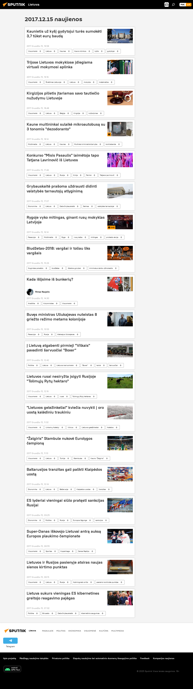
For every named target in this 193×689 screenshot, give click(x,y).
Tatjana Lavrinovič (107, 175)
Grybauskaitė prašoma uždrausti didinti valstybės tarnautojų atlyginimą (62, 188)
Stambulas (78, 458)
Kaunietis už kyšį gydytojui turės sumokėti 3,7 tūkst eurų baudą (64, 33)
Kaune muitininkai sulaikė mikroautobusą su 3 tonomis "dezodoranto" (66, 126)
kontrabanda (111, 144)
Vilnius (70, 427)
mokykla (87, 82)
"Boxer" (85, 365)
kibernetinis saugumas (90, 613)
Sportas (49, 551)
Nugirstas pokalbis (35, 268)
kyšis (97, 51)
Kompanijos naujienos (163, 658)
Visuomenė (32, 51)
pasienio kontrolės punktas (107, 582)
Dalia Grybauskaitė (67, 206)
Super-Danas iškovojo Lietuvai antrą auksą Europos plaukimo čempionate (64, 533)
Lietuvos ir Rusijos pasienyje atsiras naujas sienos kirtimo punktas (65, 564)
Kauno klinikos (80, 51)
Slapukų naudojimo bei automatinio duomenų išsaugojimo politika (105, 658)
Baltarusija (64, 489)
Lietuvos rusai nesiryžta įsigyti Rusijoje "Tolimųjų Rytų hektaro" (61, 378)
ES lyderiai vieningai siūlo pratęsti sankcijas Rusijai (65, 502)
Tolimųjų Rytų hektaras (81, 396)
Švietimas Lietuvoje (53, 82)
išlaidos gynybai (74, 268)
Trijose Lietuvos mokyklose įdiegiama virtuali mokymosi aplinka (59, 64)
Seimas (86, 206)
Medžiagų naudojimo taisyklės (34, 658)
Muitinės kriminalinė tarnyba (85, 144)
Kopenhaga (65, 551)
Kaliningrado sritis (80, 582)
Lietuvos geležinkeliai (90, 427)
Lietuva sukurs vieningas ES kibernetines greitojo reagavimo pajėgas (63, 595)
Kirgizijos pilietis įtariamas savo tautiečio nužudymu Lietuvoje (63, 95)
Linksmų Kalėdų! (52, 427)
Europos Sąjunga (80, 520)
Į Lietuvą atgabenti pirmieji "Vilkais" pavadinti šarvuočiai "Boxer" (58, 348)
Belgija (62, 113)
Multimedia (32, 144)
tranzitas (102, 489)
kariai (98, 365)
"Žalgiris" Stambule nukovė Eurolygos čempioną (59, 441)
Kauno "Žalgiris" (97, 458)
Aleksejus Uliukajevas (65, 334)
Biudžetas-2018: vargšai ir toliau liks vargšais (58, 250)
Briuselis (45, 613)
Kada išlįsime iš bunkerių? (50, 279)
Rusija (62, 175)
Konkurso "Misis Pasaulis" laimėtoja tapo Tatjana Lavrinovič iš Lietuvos (63, 157)
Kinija (75, 175)
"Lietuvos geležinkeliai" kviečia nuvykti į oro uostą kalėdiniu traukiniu (65, 410)
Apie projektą (9, 658)
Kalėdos (110, 427)
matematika (104, 82)
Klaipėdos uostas (83, 489)
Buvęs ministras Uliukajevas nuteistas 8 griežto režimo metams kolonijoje (62, 317)
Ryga (63, 237)
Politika (31, 365)
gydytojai (111, 51)
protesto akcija (112, 237)
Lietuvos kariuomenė (65, 365)
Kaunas (63, 51)
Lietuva (48, 51)
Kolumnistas (48, 303)
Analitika (31, 303)
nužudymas (93, 113)
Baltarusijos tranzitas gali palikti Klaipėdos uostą (64, 472)
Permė (88, 175)
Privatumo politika (60, 658)
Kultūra (103, 630)
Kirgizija (77, 113)
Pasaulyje (32, 237)
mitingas (94, 237)
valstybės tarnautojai (105, 206)
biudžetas (55, 268)
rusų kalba (78, 237)
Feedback (144, 658)
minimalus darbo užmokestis (101, 268)
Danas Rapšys (83, 551)
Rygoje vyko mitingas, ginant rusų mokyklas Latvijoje (66, 219)
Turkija (62, 458)
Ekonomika (32, 206)
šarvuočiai (113, 365)
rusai (62, 396)
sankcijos (99, 520)
